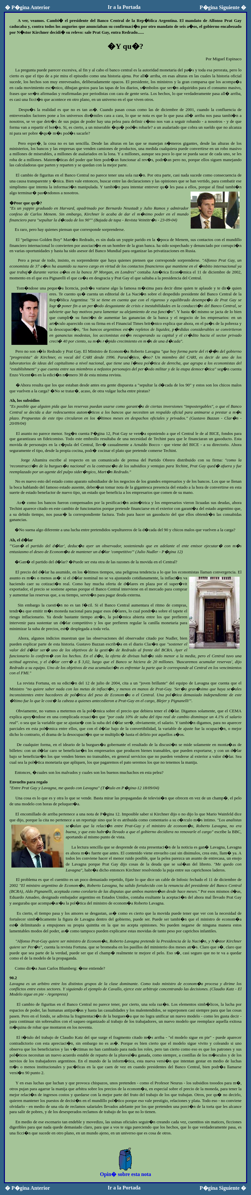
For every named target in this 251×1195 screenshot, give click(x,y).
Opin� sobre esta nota (125, 1171)
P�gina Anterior (27, 7)
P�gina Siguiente (223, 7)
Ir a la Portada (124, 7)
